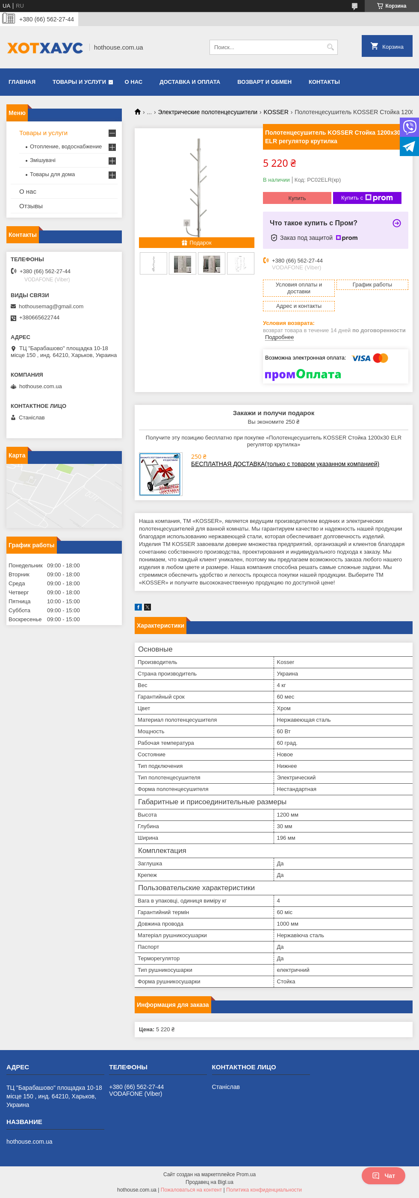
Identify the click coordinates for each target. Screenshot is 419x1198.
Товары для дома (52, 174)
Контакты (324, 82)
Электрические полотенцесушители (207, 112)
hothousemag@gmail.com (51, 306)
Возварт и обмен (264, 82)
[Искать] (330, 47)
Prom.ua (246, 1174)
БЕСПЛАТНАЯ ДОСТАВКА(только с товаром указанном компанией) (285, 463)
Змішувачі (43, 160)
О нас (134, 82)
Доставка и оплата (189, 82)
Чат (383, 1176)
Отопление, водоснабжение (66, 146)
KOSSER (275, 112)
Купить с (367, 198)
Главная (22, 82)
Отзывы (31, 206)
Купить (297, 198)
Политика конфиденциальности (264, 1190)
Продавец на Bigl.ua (209, 1182)
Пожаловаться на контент (191, 1190)
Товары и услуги (79, 82)
